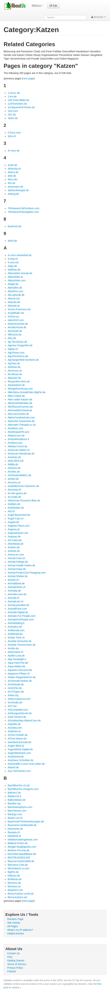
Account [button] (98, 17)
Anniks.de (13, 648)
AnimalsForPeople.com (21, 619)
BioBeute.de (14, 879)
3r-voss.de (13, 150)
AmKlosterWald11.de (19, 475)
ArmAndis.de (15, 702)
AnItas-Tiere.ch (16, 637)
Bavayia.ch (14, 832)
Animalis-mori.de (17, 594)
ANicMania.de (15, 543)
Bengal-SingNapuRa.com (22, 846)
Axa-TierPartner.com (19, 771)
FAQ (9, 956)
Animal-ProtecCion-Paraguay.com (27, 572)
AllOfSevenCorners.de (20, 406)
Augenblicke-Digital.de (20, 749)
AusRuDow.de (16, 756)
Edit (53, 5)
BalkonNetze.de (16, 799)
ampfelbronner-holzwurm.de (23, 486)
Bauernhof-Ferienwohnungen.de (26, 821)
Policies (11, 971)
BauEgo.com (15, 814)
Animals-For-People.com (21, 615)
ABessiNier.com (16, 280)
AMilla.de (13, 464)
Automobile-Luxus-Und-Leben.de (26, 763)
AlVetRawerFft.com (18, 431)
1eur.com (13, 110)
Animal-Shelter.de (18, 576)
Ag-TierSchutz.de (17, 341)
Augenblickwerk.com (19, 753)
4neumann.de (15, 186)
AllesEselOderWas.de (20, 403)
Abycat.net (14, 298)
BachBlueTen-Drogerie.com (23, 789)
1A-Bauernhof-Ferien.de (21, 107)
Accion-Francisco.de (19, 309)
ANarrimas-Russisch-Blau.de (24, 500)
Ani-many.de (15, 540)
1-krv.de (12, 96)
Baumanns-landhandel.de (22, 825)
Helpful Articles (15, 933)
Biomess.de (14, 882)
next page (28, 78)
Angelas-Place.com (18, 525)
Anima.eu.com (16, 554)
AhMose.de (14, 367)
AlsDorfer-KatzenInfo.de (21, 421)
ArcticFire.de (15, 688)
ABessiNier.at (15, 276)
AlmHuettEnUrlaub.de (20, 410)
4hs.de (11, 183)
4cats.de (12, 165)
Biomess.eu (14, 886)
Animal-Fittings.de (18, 561)
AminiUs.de (14, 468)
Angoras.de (14, 536)
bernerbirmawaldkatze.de (22, 854)
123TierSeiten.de (17, 103)
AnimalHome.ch (16, 587)
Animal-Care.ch (16, 558)
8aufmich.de (14, 226)
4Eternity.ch (14, 168)
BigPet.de (13, 872)
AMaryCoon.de (16, 435)
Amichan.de (14, 457)
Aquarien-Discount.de (20, 670)
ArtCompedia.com (18, 709)
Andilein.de (14, 504)
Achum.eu (13, 316)
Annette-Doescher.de (19, 641)
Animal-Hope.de (17, 569)
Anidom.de (14, 547)
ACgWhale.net (16, 312)
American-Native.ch (19, 450)
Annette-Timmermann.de (21, 644)
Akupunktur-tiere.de (19, 381)
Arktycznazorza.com (19, 698)
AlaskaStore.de (16, 385)
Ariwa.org (13, 695)
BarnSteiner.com (17, 810)
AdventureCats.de (18, 323)
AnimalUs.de (15, 626)
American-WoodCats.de (21, 453)
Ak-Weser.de (15, 374)
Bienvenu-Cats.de (18, 864)
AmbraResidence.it (18, 439)
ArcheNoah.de (16, 684)
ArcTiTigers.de (16, 691)
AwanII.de (13, 767)
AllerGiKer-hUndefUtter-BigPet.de (26, 392)
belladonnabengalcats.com (23, 839)
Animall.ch (13, 597)
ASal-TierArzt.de (17, 716)
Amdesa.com (15, 442)
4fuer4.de (13, 172)
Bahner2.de (14, 792)
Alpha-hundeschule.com (21, 417)
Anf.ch (11, 511)
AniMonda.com (16, 630)
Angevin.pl (13, 529)
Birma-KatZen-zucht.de (21, 893)
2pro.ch (12, 136)
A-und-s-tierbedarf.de (19, 255)
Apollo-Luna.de (16, 655)
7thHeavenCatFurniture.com (23, 208)
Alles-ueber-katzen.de (20, 399)
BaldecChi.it (14, 796)
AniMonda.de (15, 633)
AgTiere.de (14, 363)
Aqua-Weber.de (16, 666)
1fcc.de (12, 114)
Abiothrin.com (15, 291)
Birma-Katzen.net (17, 897)
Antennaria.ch (15, 652)
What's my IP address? (20, 929)
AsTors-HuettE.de (17, 734)
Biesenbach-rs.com (18, 868)
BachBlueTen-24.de (19, 785)
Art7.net (12, 706)
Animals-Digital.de (18, 612)
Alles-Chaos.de (16, 395)
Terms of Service (16, 964)
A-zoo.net (13, 262)
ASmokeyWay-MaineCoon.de (24, 720)
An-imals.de (14, 496)
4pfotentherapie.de (18, 190)
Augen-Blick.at (16, 745)
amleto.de (13, 478)
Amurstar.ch (14, 489)
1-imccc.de (14, 92)
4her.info (12, 179)
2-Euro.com (14, 132)
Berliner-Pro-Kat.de (18, 850)
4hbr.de (12, 175)
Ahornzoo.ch (15, 370)
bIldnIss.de (14, 875)
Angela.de (13, 522)
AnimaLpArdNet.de (18, 605)
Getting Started (15, 960)
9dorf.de (12, 240)
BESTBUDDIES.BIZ (19, 857)
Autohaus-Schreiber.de (20, 760)
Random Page (15, 919)
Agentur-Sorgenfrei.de (20, 345)
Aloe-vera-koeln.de (18, 413)
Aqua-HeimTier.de (18, 662)
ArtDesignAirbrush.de (20, 713)
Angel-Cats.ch (15, 518)
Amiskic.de (14, 471)
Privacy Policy (15, 967)
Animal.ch (13, 579)
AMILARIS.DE (16, 460)
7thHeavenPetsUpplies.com (23, 211)
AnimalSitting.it (16, 623)
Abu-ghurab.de (16, 294)
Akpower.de (14, 377)
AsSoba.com (15, 727)
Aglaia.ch (13, 349)
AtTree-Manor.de (17, 738)
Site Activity (13, 922)
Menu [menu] (37, 6)
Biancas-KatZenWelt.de (21, 861)
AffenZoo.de (14, 334)
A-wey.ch (13, 258)
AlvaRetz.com (15, 428)
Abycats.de (14, 302)
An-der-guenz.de (17, 493)
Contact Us (13, 953)
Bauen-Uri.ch (15, 817)
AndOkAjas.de (16, 507)
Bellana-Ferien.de (18, 843)
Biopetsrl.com (15, 890)
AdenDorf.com (16, 320)
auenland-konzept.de (19, 742)
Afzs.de (12, 338)
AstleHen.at (14, 731)
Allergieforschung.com (20, 388)
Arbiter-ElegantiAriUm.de (22, 677)
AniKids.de (14, 551)
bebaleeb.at (14, 835)
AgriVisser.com (16, 352)
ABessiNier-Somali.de (20, 273)
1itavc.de (13, 118)
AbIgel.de (13, 284)
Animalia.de (14, 590)
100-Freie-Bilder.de (18, 100)
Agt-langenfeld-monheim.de (23, 359)
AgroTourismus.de (18, 356)
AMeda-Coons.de (17, 446)
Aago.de (12, 266)
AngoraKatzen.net (18, 532)
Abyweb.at (13, 305)
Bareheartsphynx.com (20, 807)
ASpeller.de (14, 724)
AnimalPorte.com (17, 608)
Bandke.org (14, 803)
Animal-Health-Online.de (21, 565)
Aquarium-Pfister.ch (19, 673)
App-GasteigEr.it (17, 659)
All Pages (12, 926)
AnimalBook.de (16, 583)
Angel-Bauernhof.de (19, 514)
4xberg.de (13, 193)
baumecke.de (15, 828)
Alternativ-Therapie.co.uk (22, 424)
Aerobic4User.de (17, 327)
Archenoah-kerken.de (20, 680)
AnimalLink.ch (15, 601)
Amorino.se (14, 482)
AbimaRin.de (15, 287)
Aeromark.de (15, 330)
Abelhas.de (14, 269)
